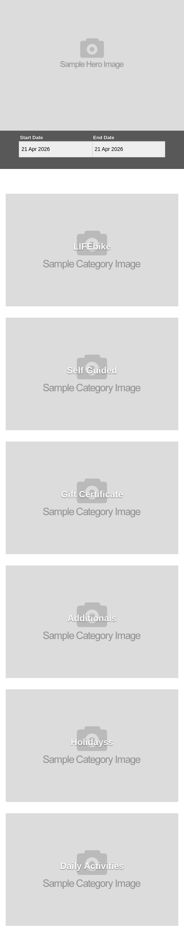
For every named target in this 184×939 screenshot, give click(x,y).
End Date (103, 137)
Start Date (31, 137)
